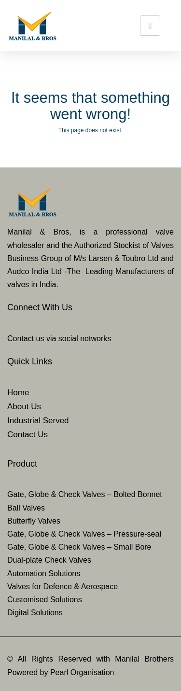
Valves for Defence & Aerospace (62, 586)
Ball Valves (26, 508)
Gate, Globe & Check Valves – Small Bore (79, 547)
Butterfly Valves (33, 521)
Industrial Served (38, 420)
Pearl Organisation (82, 672)
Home (18, 392)
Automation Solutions (43, 573)
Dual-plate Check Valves (49, 560)
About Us (24, 406)
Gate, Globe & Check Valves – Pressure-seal (84, 534)
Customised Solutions (44, 599)
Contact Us (27, 434)
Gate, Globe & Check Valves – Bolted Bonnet (84, 494)
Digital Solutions (35, 612)
